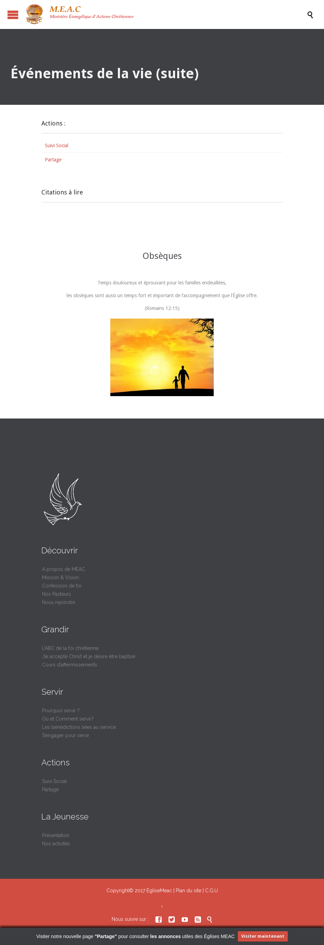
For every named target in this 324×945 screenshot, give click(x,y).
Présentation (55, 835)
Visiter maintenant (262, 936)
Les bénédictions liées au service (79, 727)
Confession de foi (61, 586)
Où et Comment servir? (68, 719)
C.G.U (211, 890)
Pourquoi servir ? (61, 710)
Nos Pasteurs (56, 594)
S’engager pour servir (65, 735)
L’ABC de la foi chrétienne (70, 648)
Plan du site (188, 890)
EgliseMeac (159, 890)
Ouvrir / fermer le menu (13, 15)
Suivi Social (56, 145)
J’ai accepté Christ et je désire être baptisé (88, 656)
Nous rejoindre (58, 602)
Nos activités (56, 843)
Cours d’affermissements (69, 664)
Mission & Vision (60, 577)
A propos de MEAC (63, 569)
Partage (53, 159)
